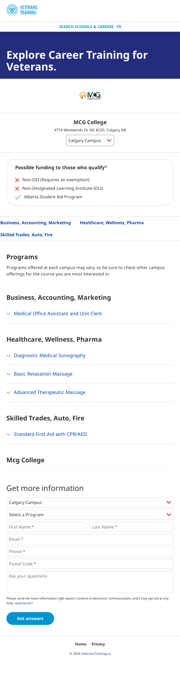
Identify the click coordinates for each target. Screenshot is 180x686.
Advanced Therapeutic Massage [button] (45, 392)
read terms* (24, 603)
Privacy (98, 643)
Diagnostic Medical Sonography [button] (45, 356)
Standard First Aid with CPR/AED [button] (46, 434)
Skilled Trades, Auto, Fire (26, 235)
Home (80, 643)
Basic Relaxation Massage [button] (39, 374)
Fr (119, 26)
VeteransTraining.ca (96, 653)
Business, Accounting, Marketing (35, 223)
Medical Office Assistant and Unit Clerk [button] (54, 314)
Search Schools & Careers (86, 26)
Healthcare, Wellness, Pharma (112, 223)
